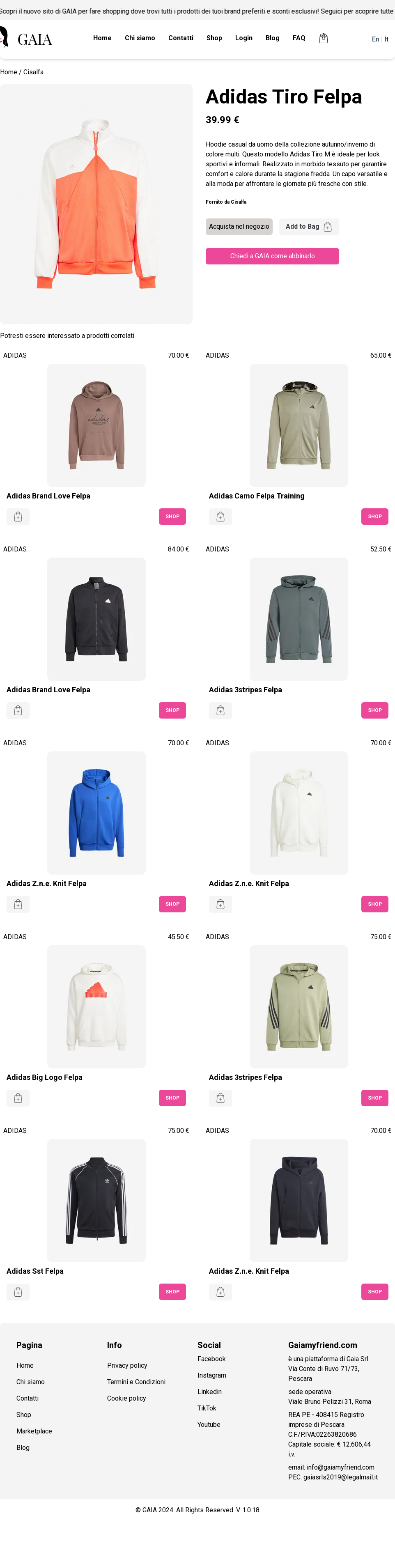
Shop (214, 38)
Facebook (212, 1359)
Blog (273, 38)
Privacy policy (127, 1365)
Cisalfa (33, 72)
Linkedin (210, 1392)
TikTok (207, 1408)
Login (244, 38)
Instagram (212, 1375)
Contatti (180, 38)
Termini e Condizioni (136, 1382)
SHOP (172, 516)
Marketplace (34, 1431)
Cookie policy (126, 1398)
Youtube (209, 1425)
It (386, 39)
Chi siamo (140, 38)
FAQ (299, 38)
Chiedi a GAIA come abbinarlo (272, 256)
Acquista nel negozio (239, 226)
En (375, 39)
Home (102, 38)
